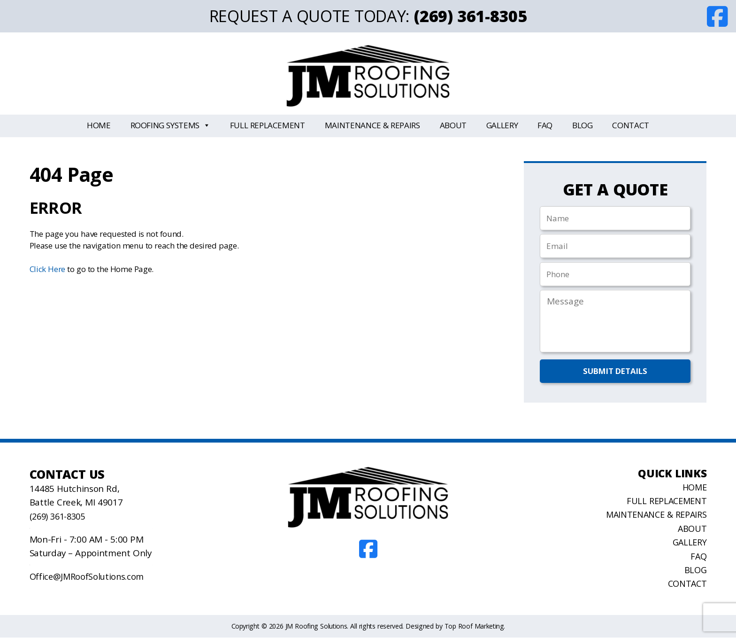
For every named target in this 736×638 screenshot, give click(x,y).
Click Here (47, 269)
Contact (630, 125)
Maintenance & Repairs (372, 125)
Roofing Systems (170, 126)
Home (99, 125)
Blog (582, 125)
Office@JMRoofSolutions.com (88, 577)
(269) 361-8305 (470, 16)
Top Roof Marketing (474, 626)
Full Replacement (267, 125)
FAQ (544, 125)
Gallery (502, 125)
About (453, 125)
